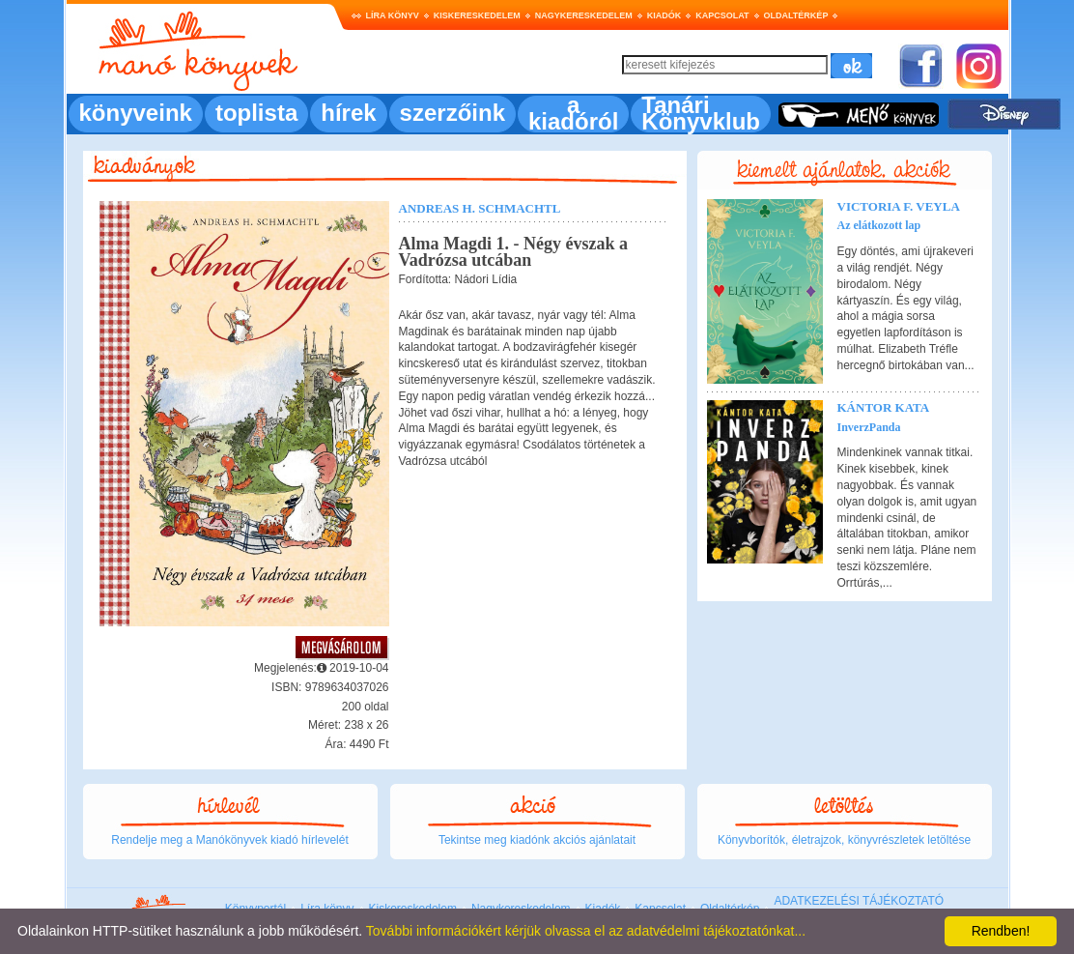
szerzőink (452, 113)
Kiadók (664, 15)
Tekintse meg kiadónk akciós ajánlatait (537, 840)
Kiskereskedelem (477, 15)
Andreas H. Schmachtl (480, 208)
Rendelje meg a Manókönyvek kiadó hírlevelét (229, 840)
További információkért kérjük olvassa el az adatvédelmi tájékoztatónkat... (586, 931)
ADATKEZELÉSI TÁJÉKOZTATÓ (859, 901)
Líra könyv (392, 15)
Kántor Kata (883, 407)
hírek (348, 113)
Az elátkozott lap (879, 225)
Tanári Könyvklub (700, 113)
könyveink (135, 113)
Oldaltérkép (796, 15)
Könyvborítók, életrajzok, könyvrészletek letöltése (844, 840)
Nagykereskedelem (584, 15)
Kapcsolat (722, 15)
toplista (256, 113)
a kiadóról (573, 113)
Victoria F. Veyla (898, 206)
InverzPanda (869, 427)
